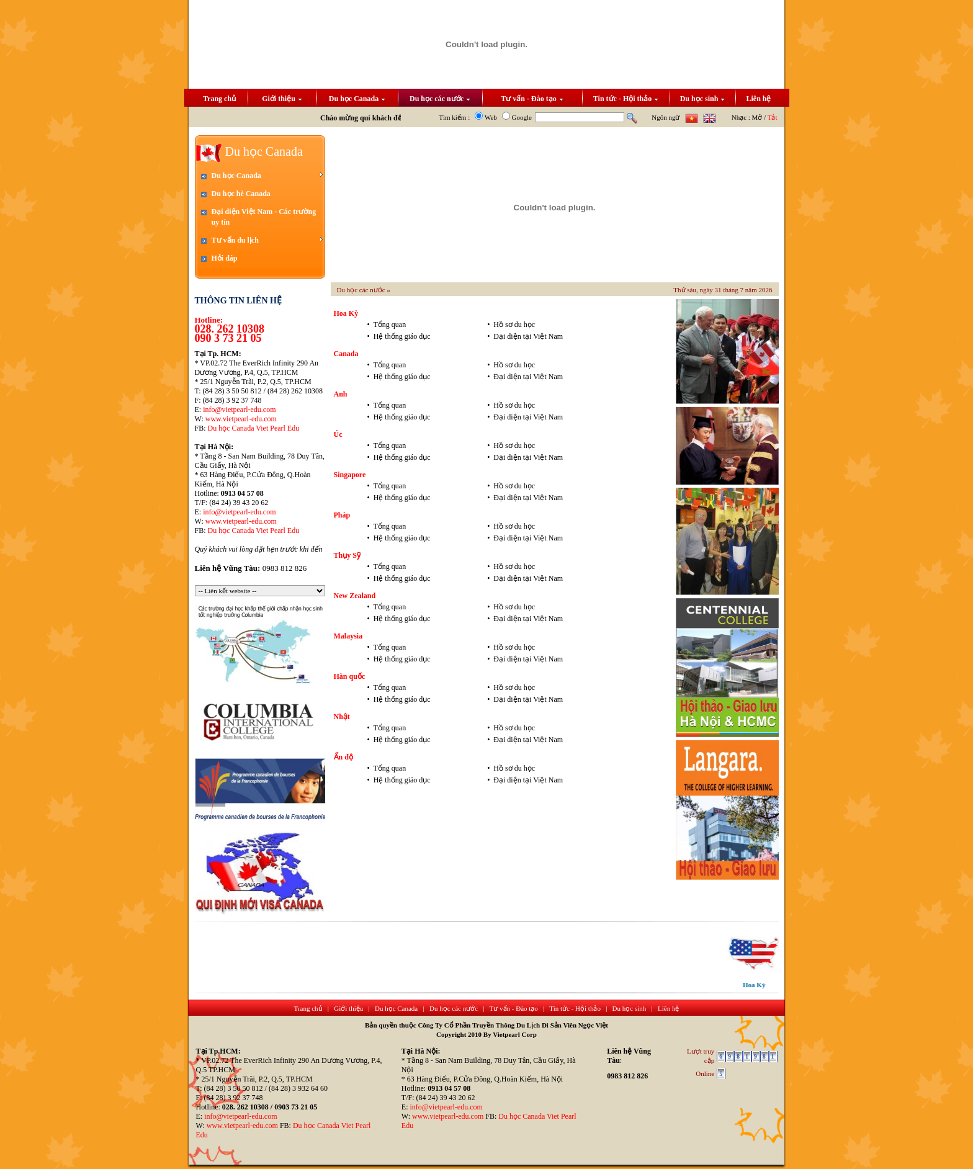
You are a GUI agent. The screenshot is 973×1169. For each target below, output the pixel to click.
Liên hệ (758, 98)
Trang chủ (219, 98)
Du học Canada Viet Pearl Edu (254, 428)
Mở (757, 117)
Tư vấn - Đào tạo (532, 98)
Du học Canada (357, 98)
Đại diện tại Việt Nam (528, 336)
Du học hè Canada (241, 193)
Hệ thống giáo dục (402, 336)
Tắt (773, 117)
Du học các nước (440, 98)
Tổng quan (389, 324)
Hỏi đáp (225, 258)
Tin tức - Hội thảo (625, 98)
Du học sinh (702, 98)
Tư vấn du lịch (267, 239)
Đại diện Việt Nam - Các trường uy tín (264, 216)
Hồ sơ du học (514, 324)
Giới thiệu (282, 98)
